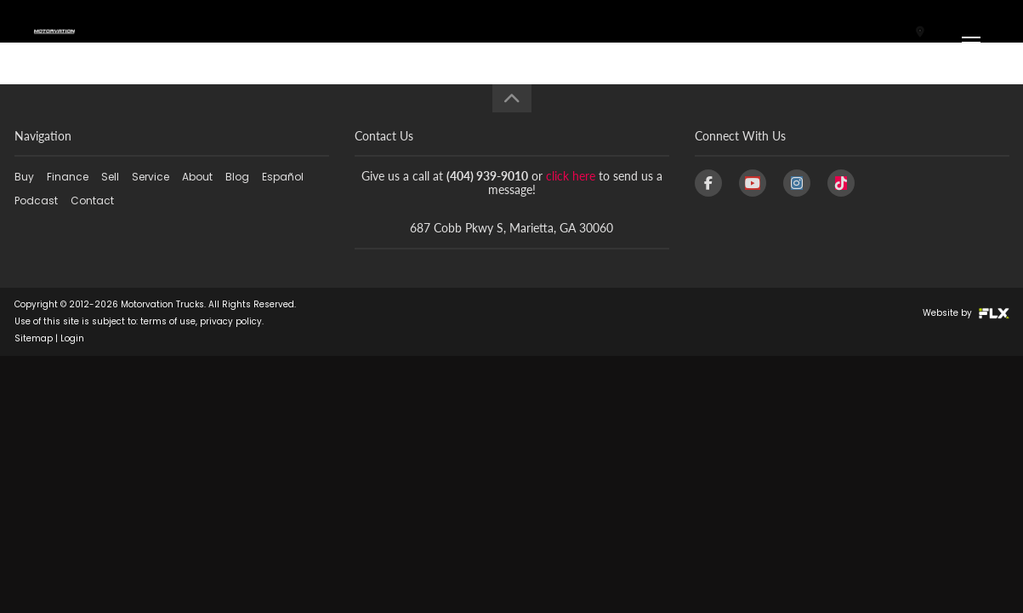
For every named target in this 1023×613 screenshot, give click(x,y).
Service (150, 176)
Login (72, 338)
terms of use (168, 321)
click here (570, 176)
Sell (110, 176)
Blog (237, 176)
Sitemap (33, 338)
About (197, 176)
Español (283, 176)
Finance (67, 176)
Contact (92, 200)
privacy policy (231, 321)
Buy (24, 176)
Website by (966, 312)
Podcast (36, 200)
